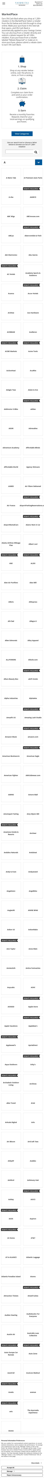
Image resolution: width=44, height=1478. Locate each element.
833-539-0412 (37, 5)
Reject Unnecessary (14, 1475)
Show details (35, 1463)
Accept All (10, 1467)
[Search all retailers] (19, 152)
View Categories (22, 133)
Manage (10, 1471)
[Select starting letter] (22, 162)
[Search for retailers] (35, 152)
